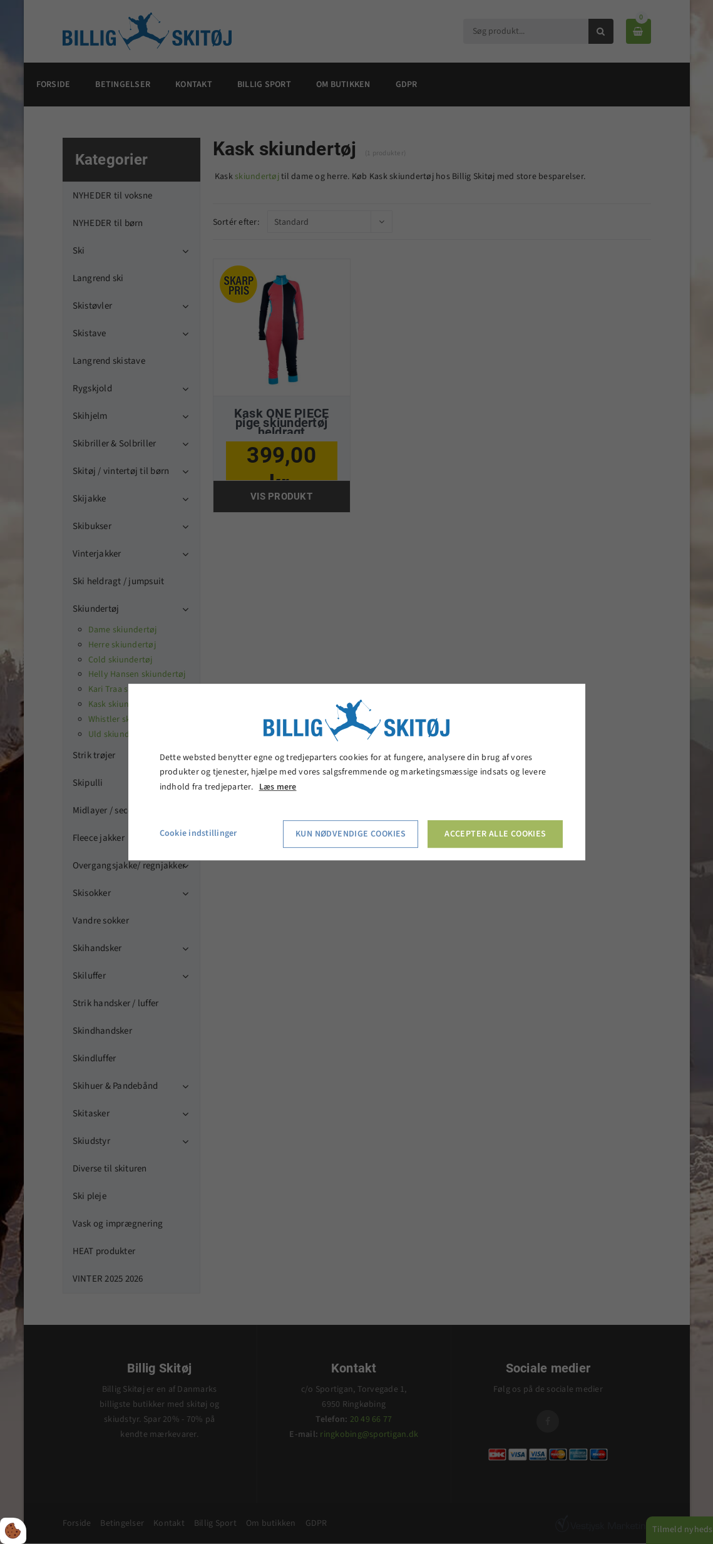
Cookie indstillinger (198, 833)
